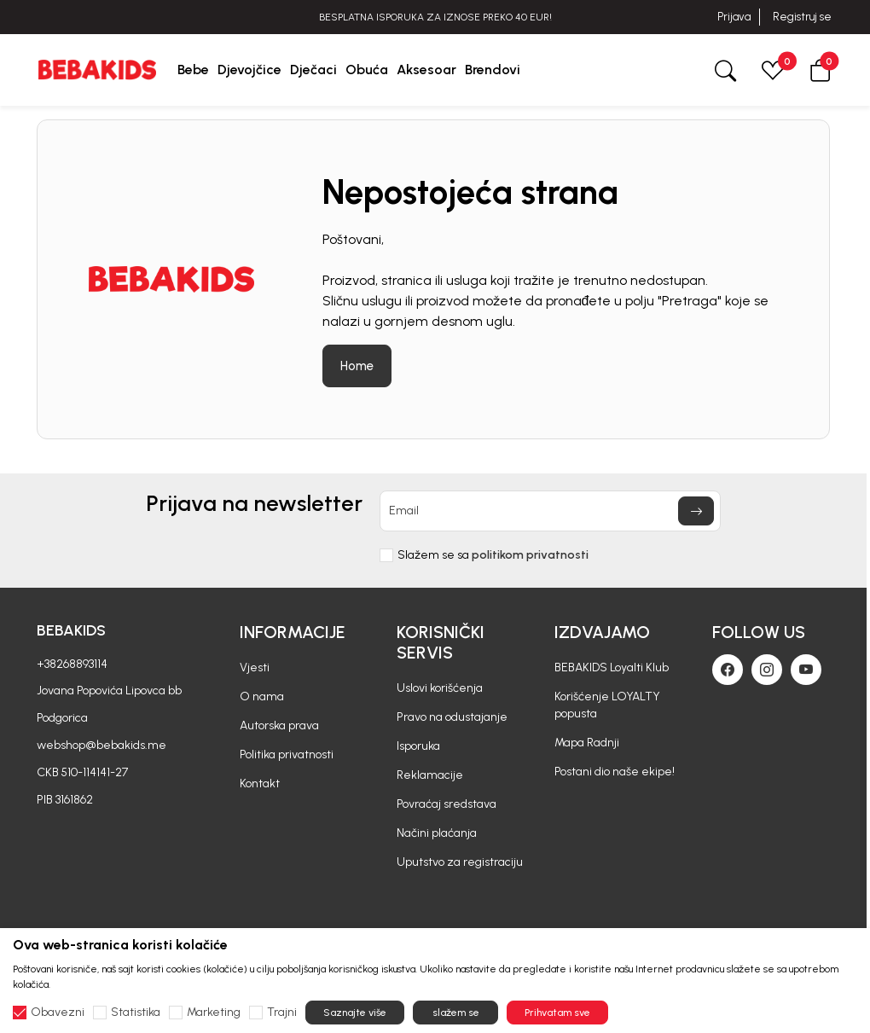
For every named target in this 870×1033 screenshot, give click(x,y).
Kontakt (260, 783)
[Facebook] (727, 669)
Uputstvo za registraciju (460, 862)
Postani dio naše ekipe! (614, 771)
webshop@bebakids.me (101, 745)
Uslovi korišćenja (440, 688)
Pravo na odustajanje (452, 717)
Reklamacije (430, 775)
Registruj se (802, 16)
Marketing (214, 1012)
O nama (262, 696)
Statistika (135, 1012)
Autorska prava (279, 725)
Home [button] (357, 366)
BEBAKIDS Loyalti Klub (611, 667)
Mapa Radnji (586, 742)
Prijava (734, 16)
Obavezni (57, 1012)
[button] (820, 69)
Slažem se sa (493, 555)
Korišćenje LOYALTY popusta (607, 705)
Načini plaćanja (437, 833)
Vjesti (255, 667)
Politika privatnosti (287, 754)
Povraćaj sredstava (446, 804)
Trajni (282, 1012)
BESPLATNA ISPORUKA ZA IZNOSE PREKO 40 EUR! (435, 17)
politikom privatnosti (530, 555)
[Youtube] (806, 669)
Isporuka (418, 746)
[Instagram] (766, 669)
